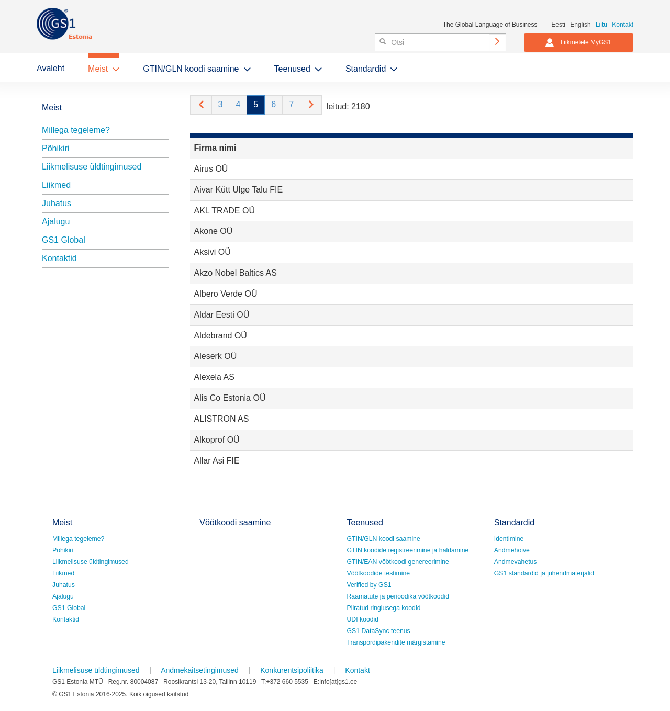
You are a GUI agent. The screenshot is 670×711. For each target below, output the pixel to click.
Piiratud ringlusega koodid (384, 608)
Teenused (292, 68)
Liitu (601, 24)
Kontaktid (59, 258)
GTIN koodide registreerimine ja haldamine (408, 550)
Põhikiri (55, 148)
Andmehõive (512, 550)
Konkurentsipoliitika (291, 670)
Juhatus (56, 203)
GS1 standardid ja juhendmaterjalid (544, 573)
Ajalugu (56, 221)
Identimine (509, 539)
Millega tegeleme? (76, 130)
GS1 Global (63, 239)
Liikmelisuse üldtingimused (91, 166)
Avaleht (50, 68)
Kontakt (622, 24)
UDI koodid (363, 619)
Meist (98, 68)
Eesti (558, 24)
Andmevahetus (515, 562)
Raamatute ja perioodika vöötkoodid (398, 596)
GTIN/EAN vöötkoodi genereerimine (398, 562)
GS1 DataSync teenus (378, 631)
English (580, 24)
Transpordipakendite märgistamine (396, 642)
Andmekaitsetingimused (200, 670)
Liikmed (56, 184)
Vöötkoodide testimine (378, 573)
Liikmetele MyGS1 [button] (578, 42)
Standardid (365, 68)
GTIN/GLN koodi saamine (191, 68)
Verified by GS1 (369, 585)
